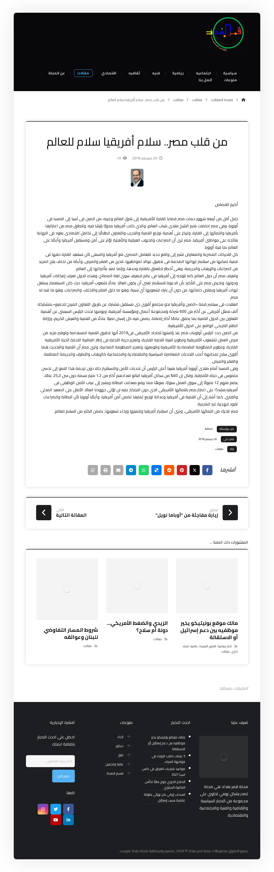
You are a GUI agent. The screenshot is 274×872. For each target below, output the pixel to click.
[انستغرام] (43, 809)
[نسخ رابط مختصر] (93, 470)
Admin (209, 428)
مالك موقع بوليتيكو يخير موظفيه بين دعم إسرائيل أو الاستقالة (166, 743)
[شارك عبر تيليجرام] (131, 470)
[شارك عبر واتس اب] (144, 470)
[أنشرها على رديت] (169, 470)
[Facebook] (68, 809)
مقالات (219, 449)
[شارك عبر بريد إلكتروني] (118, 470)
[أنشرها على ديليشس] (156, 470)
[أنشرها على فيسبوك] (207, 470)
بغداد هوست (129, 851)
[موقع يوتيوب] (55, 819)
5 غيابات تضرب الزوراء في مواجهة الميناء (168, 759)
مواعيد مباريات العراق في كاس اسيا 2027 (163, 772)
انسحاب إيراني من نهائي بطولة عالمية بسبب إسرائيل (164, 797)
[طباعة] (105, 470)
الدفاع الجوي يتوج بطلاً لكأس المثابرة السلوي (165, 785)
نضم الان (63, 776)
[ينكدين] (68, 819)
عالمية (194, 646)
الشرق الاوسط (207, 646)
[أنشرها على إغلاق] (195, 470)
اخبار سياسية (225, 646)
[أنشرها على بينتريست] (182, 470)
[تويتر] (55, 809)
